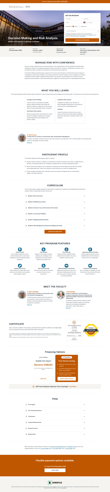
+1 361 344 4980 (44, 448)
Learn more (82, 54)
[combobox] (83, 22)
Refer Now (43, 378)
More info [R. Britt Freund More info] (29, 142)
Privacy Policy (82, 36)
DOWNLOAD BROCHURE (82, 40)
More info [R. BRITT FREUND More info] (29, 304)
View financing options (61, 52)
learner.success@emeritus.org (58, 446)
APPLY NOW (55, 470)
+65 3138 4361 (69, 448)
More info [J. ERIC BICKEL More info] (68, 308)
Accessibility (64, 487)
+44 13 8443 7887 (56, 448)
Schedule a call (71, 446)
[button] (55, 196)
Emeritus (90, 34)
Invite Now (64, 1)
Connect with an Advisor (66, 378)
